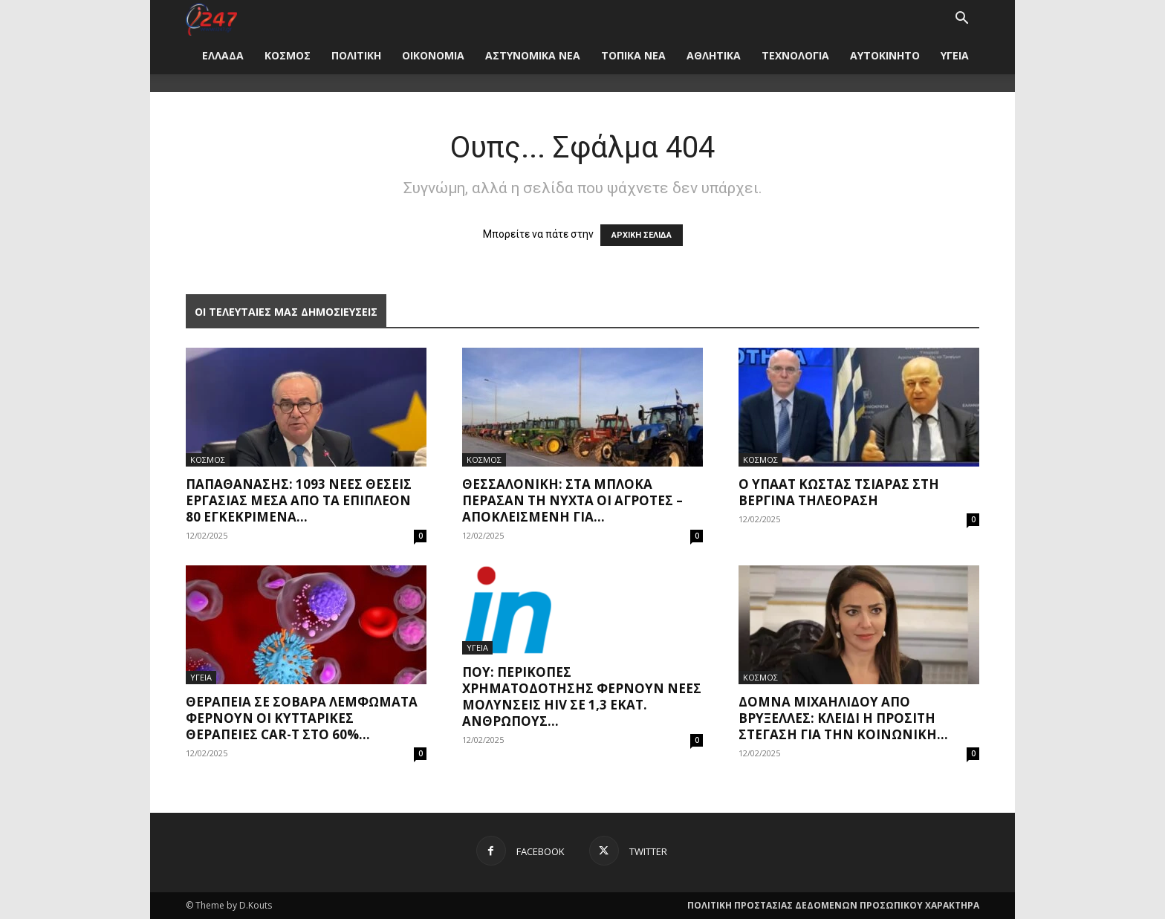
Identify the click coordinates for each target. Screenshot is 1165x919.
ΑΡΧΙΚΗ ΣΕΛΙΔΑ (641, 235)
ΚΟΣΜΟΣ (288, 55)
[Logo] (211, 18)
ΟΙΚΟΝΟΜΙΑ (433, 55)
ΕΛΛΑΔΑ (223, 55)
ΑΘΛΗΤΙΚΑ (714, 55)
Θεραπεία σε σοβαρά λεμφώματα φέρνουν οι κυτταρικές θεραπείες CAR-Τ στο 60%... (302, 718)
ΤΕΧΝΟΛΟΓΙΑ (795, 55)
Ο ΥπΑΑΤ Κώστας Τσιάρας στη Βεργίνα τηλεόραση (839, 492)
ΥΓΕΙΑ (955, 55)
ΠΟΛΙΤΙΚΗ (356, 55)
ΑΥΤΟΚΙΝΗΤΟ (885, 55)
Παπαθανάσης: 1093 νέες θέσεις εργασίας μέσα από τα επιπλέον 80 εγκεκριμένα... (299, 500)
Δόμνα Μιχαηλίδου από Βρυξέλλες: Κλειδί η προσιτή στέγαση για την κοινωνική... (843, 718)
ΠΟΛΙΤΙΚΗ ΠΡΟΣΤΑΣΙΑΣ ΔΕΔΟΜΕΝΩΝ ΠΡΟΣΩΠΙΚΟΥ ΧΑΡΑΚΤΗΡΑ (833, 905)
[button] (961, 20)
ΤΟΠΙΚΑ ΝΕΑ (633, 55)
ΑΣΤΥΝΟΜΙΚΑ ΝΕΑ (532, 55)
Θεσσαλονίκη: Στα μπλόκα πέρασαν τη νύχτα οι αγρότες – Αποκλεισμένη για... (572, 500)
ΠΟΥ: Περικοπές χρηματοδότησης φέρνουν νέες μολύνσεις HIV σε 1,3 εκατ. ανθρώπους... (581, 696)
